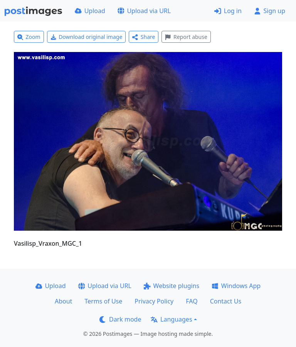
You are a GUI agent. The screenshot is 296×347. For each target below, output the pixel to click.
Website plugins (171, 286)
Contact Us (225, 301)
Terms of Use (103, 301)
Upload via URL (144, 11)
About (63, 301)
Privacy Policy (154, 301)
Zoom (28, 36)
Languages (171, 319)
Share (143, 36)
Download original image (86, 36)
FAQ (191, 301)
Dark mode (120, 319)
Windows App (236, 286)
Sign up (269, 11)
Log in (228, 11)
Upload (90, 11)
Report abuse (186, 36)
